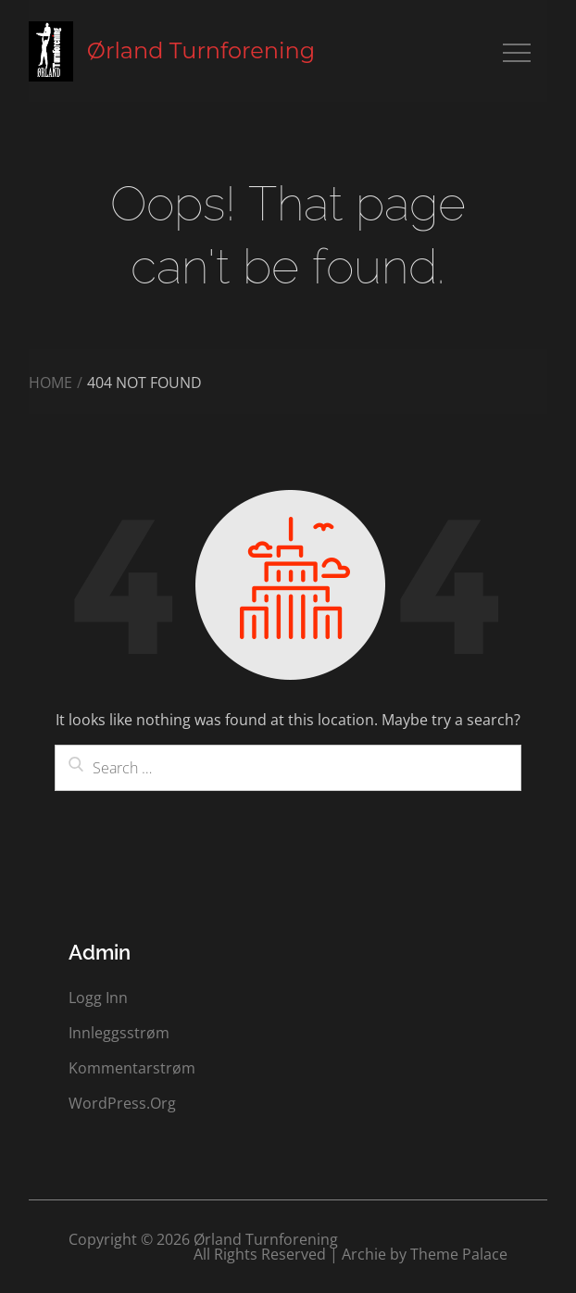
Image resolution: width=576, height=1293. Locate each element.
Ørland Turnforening (201, 50)
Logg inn (98, 997)
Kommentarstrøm (132, 1068)
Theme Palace (458, 1254)
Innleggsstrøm (119, 1033)
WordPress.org (122, 1103)
